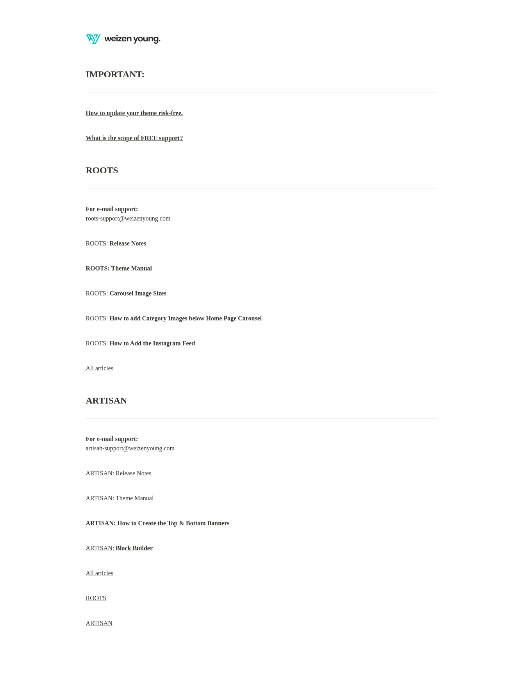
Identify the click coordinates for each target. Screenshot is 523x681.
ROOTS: (116, 243)
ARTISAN (99, 623)
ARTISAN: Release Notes (119, 473)
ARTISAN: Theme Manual (120, 498)
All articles (100, 368)
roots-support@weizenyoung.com (128, 218)
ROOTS (96, 598)
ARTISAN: (119, 548)
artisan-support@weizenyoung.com (130, 448)
